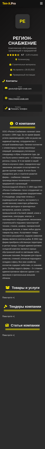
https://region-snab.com (19, 99)
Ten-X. (9, 3)
